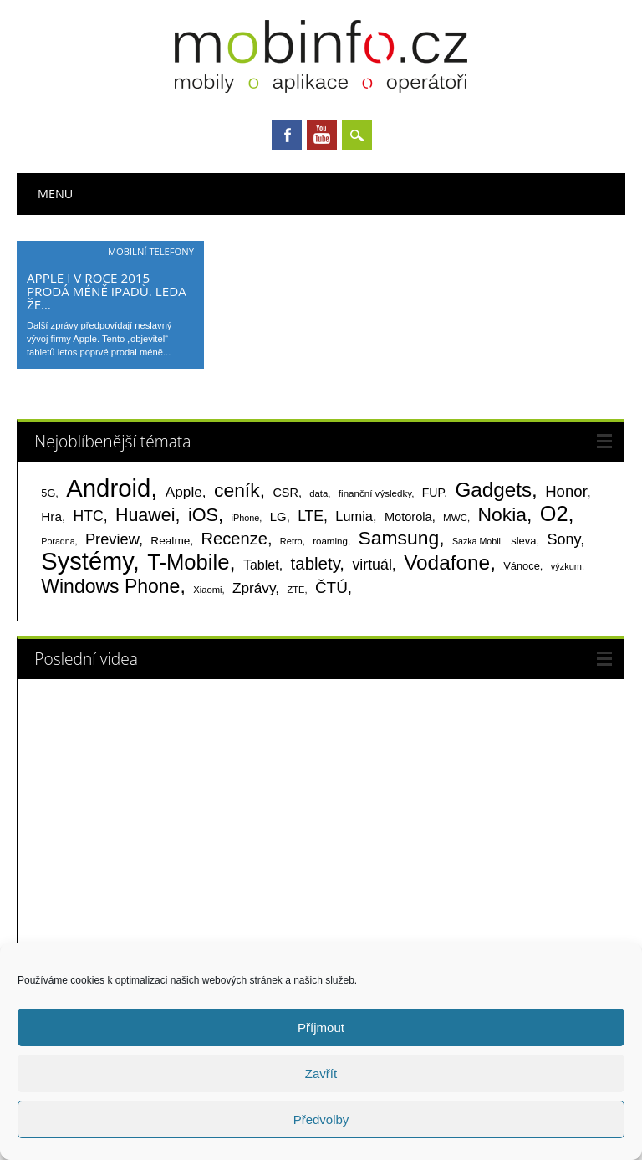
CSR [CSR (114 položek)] (285, 492)
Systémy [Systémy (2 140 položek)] (86, 561)
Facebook (287, 135)
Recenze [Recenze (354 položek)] (234, 538)
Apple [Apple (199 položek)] (184, 491)
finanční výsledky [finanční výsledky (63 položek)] (375, 493)
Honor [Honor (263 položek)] (566, 491)
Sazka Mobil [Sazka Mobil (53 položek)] (476, 541)
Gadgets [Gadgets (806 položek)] (493, 489)
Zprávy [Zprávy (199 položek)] (253, 588)
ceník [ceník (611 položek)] (237, 490)
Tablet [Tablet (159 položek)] (261, 564)
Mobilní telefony (151, 251)
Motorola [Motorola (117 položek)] (408, 517)
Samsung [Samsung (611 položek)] (399, 538)
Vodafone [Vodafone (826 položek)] (447, 562)
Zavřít (321, 1073)
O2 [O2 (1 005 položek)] (554, 513)
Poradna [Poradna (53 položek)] (57, 541)
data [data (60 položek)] (318, 493)
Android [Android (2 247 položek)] (108, 488)
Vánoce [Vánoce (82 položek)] (521, 566)
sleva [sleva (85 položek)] (523, 540)
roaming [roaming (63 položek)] (330, 541)
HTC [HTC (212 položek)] (89, 516)
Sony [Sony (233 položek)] (563, 539)
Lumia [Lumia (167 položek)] (354, 516)
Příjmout (321, 1027)
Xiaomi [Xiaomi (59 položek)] (207, 590)
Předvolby (321, 1119)
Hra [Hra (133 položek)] (51, 516)
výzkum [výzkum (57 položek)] (566, 566)
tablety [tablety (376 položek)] (315, 563)
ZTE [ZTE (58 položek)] (295, 590)
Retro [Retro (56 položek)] (291, 541)
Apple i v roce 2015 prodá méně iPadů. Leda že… (106, 291)
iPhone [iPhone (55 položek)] (245, 518)
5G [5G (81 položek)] (48, 493)
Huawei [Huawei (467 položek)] (145, 515)
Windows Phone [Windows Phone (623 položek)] (110, 586)
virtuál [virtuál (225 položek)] (371, 564)
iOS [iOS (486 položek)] (203, 514)
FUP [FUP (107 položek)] (433, 492)
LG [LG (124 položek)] (278, 516)
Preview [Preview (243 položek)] (112, 539)
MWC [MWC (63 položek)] (455, 518)
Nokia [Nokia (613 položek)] (502, 514)
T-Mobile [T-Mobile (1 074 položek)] (188, 562)
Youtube (322, 135)
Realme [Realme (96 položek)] (170, 540)
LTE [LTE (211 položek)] (311, 516)
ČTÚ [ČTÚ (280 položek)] (331, 587)
